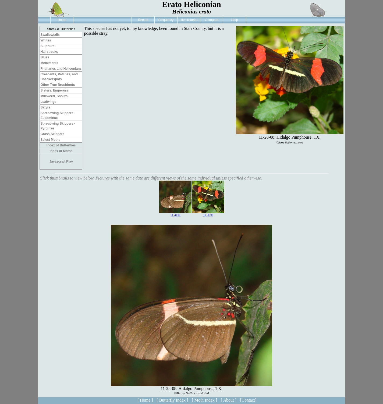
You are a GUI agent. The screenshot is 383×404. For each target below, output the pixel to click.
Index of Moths (61, 151)
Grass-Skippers (52, 134)
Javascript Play (61, 161)
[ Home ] (145, 400)
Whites (45, 40)
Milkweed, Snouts (54, 96)
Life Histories (188, 20)
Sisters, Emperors (54, 90)
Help (234, 20)
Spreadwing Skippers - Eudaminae (57, 115)
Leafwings (48, 102)
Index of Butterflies (61, 145)
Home (62, 20)
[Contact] (248, 400)
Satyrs (45, 107)
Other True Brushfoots (57, 85)
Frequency (166, 20)
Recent (143, 20)
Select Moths (50, 140)
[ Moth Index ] (204, 400)
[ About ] (228, 400)
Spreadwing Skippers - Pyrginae (57, 126)
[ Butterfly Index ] (172, 400)
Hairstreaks (49, 52)
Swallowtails (49, 35)
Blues (44, 57)
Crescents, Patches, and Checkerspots (59, 76)
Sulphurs (47, 46)
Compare (211, 20)
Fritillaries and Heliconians (60, 69)
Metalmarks (49, 63)
